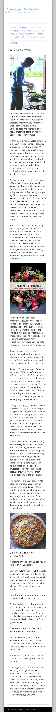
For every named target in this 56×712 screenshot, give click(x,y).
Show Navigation (42, 23)
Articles (13, 43)
